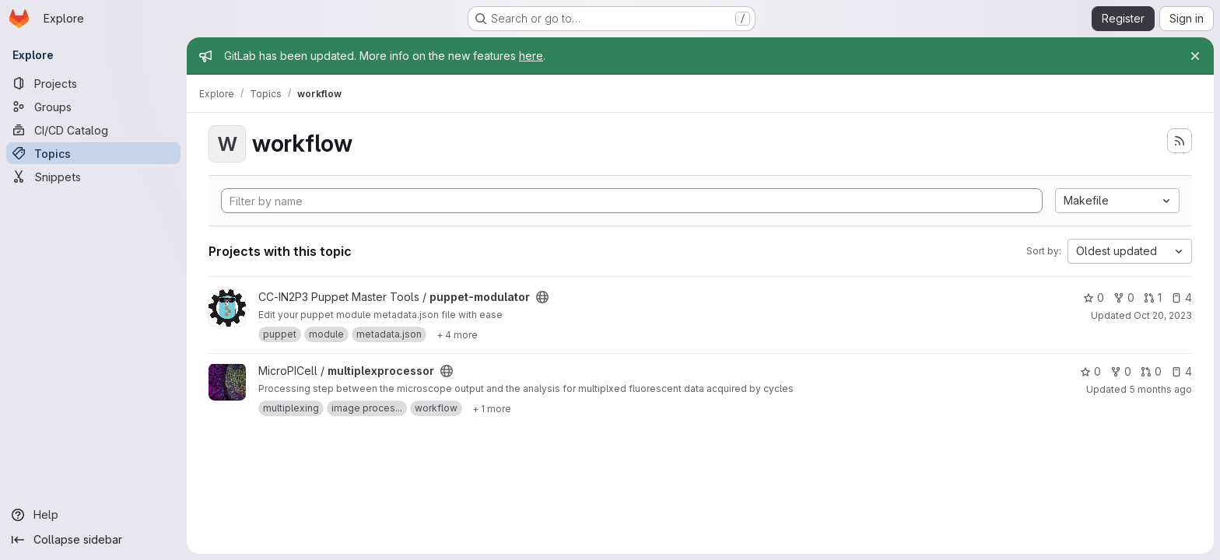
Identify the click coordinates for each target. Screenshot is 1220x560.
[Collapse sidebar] (93, 540)
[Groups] (93, 106)
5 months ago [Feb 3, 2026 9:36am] (1160, 389)
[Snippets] (93, 176)
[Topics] (93, 153)
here (531, 55)
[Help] (93, 515)
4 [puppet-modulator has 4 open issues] (1181, 297)
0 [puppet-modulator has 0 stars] (1093, 297)
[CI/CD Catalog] (93, 130)
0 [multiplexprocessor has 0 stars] (1090, 371)
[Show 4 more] (457, 334)
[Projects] (93, 83)
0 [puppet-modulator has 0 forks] (1123, 297)
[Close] (1195, 56)
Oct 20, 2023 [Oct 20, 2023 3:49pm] (1163, 315)
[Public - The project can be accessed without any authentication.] (542, 297)
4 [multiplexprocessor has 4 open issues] (1181, 371)
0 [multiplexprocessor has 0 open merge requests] (1151, 371)
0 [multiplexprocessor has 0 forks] (1120, 371)
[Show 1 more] (491, 408)
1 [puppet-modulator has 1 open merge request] (1153, 297)
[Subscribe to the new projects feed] (1179, 140)
